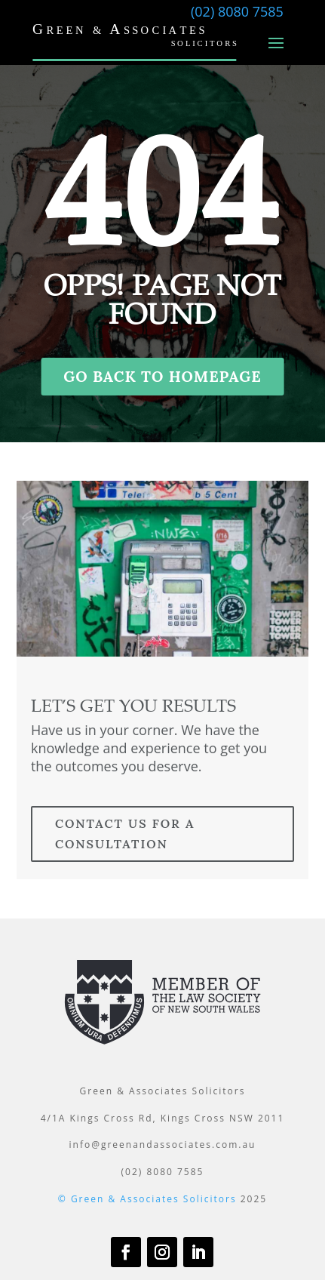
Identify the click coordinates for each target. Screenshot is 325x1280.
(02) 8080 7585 (237, 11)
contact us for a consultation (125, 833)
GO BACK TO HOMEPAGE (162, 376)
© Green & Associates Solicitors (147, 1198)
